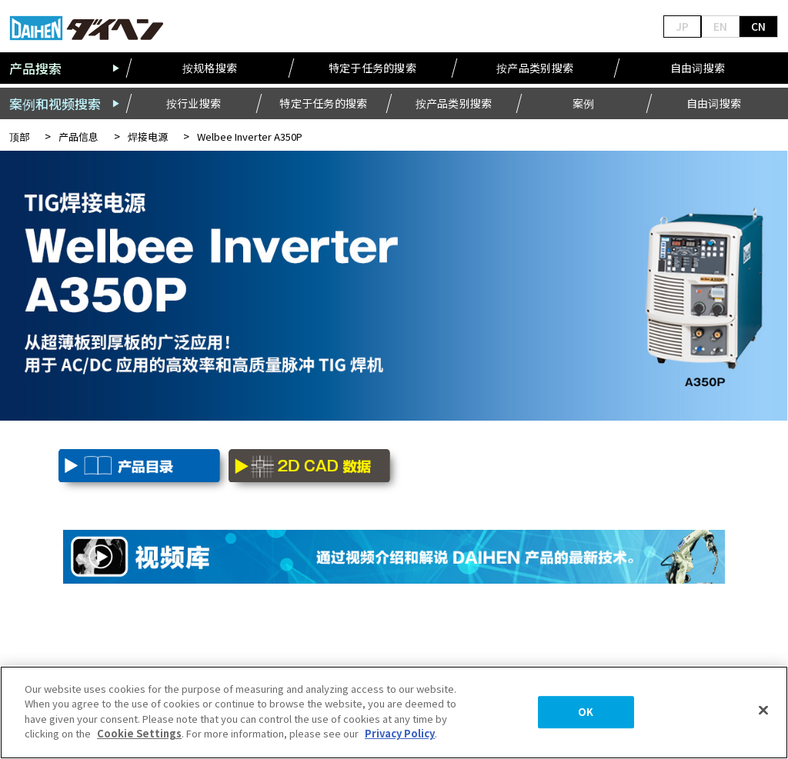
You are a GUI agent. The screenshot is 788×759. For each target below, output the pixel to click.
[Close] (763, 710)
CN (758, 26)
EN (720, 26)
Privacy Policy (400, 733)
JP (682, 26)
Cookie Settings (139, 733)
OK (585, 712)
